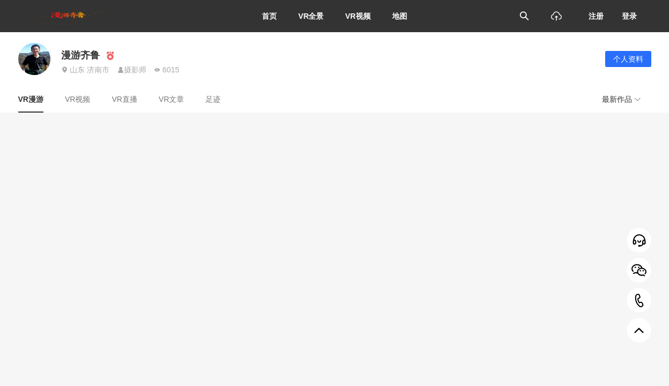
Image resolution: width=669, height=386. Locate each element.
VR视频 (358, 16)
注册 (596, 16)
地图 (399, 16)
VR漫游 (30, 99)
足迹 (212, 99)
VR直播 (124, 99)
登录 (629, 16)
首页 (269, 16)
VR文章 (171, 99)
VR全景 (311, 16)
